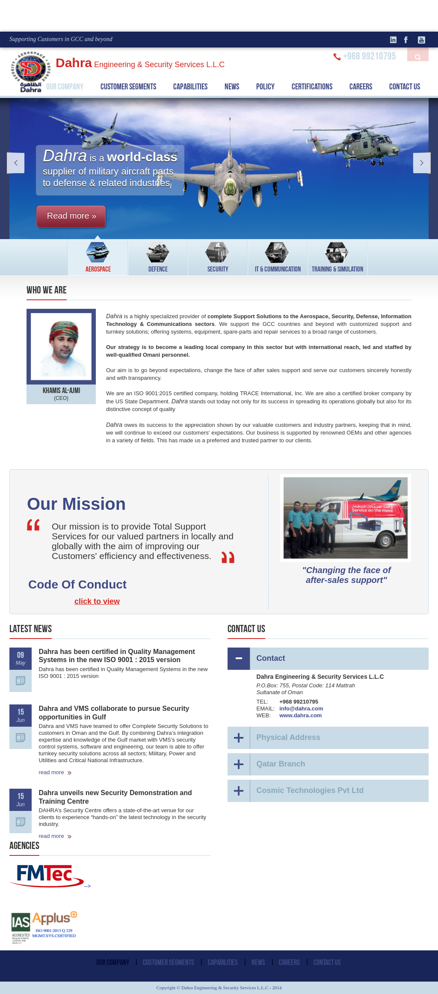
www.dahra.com (300, 715)
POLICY (265, 86)
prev (19, 163)
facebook (409, 40)
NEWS (232, 86)
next (419, 163)
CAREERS (360, 86)
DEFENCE (158, 256)
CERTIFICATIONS (312, 86)
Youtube (422, 40)
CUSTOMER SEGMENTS (128, 86)
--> (50, 886)
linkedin (396, 40)
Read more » (72, 215)
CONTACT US (404, 86)
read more (55, 772)
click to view (97, 601)
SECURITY (217, 256)
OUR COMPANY (64, 86)
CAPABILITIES (190, 86)
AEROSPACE (98, 256)
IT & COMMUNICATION (278, 256)
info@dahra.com (301, 708)
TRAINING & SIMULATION (337, 256)
